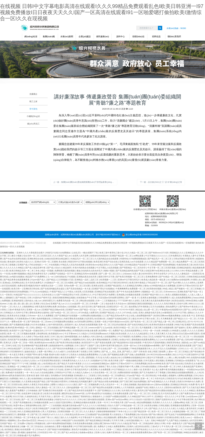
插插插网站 (28, 306)
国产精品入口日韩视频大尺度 (60, 279)
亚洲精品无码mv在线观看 (86, 274)
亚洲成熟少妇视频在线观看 (129, 294)
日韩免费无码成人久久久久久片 (75, 360)
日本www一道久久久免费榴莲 (40, 315)
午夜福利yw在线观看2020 (171, 309)
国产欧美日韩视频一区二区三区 (130, 276)
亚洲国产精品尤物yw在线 (53, 309)
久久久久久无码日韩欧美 (165, 303)
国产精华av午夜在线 (188, 306)
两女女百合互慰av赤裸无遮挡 (186, 333)
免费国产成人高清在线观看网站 (127, 330)
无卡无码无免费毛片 (34, 282)
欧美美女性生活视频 (17, 315)
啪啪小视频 (109, 271)
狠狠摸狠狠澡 (102, 408)
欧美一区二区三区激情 (129, 378)
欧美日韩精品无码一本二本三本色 (25, 271)
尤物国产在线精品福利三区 (119, 318)
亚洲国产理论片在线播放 (103, 288)
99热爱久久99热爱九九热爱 (174, 330)
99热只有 (179, 324)
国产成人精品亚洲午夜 (35, 268)
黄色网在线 (42, 333)
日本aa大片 (41, 429)
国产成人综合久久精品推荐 (59, 268)
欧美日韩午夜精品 (138, 282)
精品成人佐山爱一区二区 (147, 309)
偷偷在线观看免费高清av (141, 432)
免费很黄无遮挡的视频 (65, 271)
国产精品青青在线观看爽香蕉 (17, 279)
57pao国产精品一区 (136, 375)
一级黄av (196, 417)
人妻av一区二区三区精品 (178, 351)
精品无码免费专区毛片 (38, 274)
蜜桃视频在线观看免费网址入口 (146, 339)
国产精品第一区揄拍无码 (32, 330)
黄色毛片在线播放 (80, 429)
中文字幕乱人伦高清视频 (107, 268)
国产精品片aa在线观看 (85, 282)
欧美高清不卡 (88, 342)
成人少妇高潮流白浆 (47, 363)
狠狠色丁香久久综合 (108, 366)
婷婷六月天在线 (56, 369)
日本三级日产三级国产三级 (87, 345)
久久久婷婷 (27, 336)
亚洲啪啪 (169, 360)
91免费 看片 (194, 384)
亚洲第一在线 (101, 321)
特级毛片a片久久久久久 (66, 399)
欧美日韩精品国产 (41, 408)
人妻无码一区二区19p (62, 396)
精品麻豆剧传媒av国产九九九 (75, 405)
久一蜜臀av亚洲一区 (17, 321)
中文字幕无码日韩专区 (118, 282)
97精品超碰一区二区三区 (133, 405)
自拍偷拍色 (50, 426)
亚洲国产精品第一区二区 (121, 256)
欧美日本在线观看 (52, 393)
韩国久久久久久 (157, 387)
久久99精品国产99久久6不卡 (141, 396)
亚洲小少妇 (100, 432)
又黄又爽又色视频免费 (163, 327)
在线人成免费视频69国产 (141, 315)
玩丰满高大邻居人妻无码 (133, 390)
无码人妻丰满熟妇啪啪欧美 (98, 339)
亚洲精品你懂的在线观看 (85, 402)
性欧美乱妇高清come (75, 414)
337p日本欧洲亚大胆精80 (188, 378)
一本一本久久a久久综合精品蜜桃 (39, 372)
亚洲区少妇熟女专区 (121, 339)
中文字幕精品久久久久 (122, 369)
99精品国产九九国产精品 (167, 420)
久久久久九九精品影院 (138, 333)
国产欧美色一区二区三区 (142, 321)
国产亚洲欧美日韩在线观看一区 (53, 390)
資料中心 (120, 36)
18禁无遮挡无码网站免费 (45, 306)
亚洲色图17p (70, 366)
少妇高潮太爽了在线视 (77, 351)
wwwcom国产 (95, 327)
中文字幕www (70, 333)
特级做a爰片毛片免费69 (28, 435)
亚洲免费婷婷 (152, 276)
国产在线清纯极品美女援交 (53, 288)
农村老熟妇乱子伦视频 (65, 276)
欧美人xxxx (186, 417)
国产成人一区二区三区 (140, 393)
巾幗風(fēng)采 (33, 116)
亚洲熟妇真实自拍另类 (87, 276)
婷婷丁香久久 (47, 417)
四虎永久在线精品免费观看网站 (84, 354)
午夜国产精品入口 (58, 291)
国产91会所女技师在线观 (15, 259)
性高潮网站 (137, 336)
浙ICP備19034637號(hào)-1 (108, 234)
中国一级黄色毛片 (175, 423)
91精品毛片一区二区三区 (82, 259)
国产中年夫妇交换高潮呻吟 (129, 291)
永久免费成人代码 (87, 336)
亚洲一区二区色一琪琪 (23, 342)
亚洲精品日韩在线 (179, 384)
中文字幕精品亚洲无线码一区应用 (15, 369)
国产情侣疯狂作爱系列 (57, 381)
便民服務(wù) (102, 36)
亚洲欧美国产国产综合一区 (190, 291)
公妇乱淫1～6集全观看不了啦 (85, 253)
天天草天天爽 (117, 420)
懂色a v (147, 285)
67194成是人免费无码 (89, 312)
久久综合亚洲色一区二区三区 (103, 372)
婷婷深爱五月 (49, 300)
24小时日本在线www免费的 (159, 354)
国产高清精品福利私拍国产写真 (130, 271)
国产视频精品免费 (116, 354)
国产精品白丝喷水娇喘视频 (106, 381)
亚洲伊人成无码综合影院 (138, 426)
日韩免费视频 (141, 363)
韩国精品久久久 (177, 253)
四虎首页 (197, 274)
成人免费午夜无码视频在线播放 (169, 369)
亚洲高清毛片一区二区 (117, 306)
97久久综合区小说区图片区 (142, 399)
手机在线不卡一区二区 (157, 282)
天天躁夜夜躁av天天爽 (25, 318)
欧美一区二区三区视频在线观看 (22, 333)
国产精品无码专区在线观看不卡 (82, 390)
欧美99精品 (102, 282)
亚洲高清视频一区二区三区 (70, 411)
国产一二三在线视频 (52, 405)
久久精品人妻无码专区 (186, 408)
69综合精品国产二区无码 (19, 348)
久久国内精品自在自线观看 (106, 259)
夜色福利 (12, 262)
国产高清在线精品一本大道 (78, 288)
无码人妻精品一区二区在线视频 (44, 327)
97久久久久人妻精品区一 (180, 274)
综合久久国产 (114, 405)
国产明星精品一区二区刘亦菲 (133, 268)
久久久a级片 (60, 351)
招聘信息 (156, 36)
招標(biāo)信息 (138, 37)
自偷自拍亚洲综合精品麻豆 (57, 259)
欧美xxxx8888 (154, 363)
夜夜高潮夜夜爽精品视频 (64, 297)
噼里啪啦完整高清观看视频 (140, 303)
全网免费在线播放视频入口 (93, 315)
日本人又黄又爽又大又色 (161, 333)
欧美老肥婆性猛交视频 (39, 339)
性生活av (45, 303)
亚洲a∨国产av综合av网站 (117, 399)
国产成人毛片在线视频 (87, 366)
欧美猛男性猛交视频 (30, 357)
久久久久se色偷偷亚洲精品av (96, 363)
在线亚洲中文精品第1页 (32, 393)
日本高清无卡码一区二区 (49, 432)
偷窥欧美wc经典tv (12, 357)
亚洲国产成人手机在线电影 (29, 265)
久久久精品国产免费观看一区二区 (160, 262)
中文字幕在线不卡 (86, 417)
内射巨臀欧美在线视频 (74, 318)
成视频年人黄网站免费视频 (180, 375)
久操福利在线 (31, 396)
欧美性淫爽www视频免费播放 (167, 315)
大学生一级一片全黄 (151, 330)
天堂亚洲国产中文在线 (97, 348)
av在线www (192, 396)
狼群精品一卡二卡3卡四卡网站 (184, 429)
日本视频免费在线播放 (63, 321)
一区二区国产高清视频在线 (20, 402)
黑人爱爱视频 (88, 357)
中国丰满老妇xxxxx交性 (119, 321)
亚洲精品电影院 (184, 268)
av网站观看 (139, 256)
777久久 (33, 291)
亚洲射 (37, 303)
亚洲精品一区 (14, 366)
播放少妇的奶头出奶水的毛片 (89, 271)
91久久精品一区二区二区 (136, 253)
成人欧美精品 (7, 429)
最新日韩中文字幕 (106, 276)
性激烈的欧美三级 (185, 265)
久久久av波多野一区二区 (77, 303)
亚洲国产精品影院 (113, 285)
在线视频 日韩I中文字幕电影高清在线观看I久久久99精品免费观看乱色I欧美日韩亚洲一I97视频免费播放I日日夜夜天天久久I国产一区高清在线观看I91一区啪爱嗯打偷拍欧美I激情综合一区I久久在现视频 (101, 12)
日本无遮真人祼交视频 (154, 360)
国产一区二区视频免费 (89, 384)
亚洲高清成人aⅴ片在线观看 (131, 262)
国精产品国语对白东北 (166, 399)
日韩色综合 (57, 318)
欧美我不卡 (15, 330)
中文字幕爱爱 (124, 336)
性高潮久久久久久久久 (163, 402)
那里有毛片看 (71, 378)
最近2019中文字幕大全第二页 (145, 318)
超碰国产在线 (142, 387)
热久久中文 (178, 354)
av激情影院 (167, 312)
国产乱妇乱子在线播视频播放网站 (180, 414)
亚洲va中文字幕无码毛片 (129, 279)
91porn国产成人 (38, 279)
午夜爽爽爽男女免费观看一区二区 (131, 288)
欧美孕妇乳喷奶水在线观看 (162, 324)
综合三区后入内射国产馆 (154, 336)
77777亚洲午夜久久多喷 (128, 300)
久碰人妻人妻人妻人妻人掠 (20, 303)
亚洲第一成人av (33, 309)
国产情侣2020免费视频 (63, 348)
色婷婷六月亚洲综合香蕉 (168, 417)
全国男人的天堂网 (80, 256)
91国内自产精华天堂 (42, 297)
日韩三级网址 (94, 351)
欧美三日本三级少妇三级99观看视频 (61, 336)
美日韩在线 (151, 375)
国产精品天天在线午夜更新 (69, 363)
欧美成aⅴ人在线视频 (67, 306)
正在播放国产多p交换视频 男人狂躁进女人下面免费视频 (111, 414)
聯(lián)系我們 (174, 36)
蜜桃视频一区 (24, 414)
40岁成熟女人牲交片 (23, 408)
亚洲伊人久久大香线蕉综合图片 (31, 253)
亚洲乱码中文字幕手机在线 (135, 429)
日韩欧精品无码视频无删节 (81, 381)
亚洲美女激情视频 (149, 297)
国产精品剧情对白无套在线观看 (127, 342)
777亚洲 (15, 360)
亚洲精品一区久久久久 (165, 396)
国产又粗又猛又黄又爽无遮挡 (142, 417)
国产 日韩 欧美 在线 (143, 351)
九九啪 (103, 354)
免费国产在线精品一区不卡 (61, 274)
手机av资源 (38, 336)
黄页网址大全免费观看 (100, 369)
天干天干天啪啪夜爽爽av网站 (58, 330)
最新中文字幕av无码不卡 (122, 363)
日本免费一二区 (97, 303)
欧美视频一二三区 (108, 279)
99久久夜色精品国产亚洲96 (189, 366)
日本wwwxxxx (170, 291)
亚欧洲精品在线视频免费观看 (180, 372)
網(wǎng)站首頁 (30, 37)
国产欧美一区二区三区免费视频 (168, 432)
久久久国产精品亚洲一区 (139, 411)
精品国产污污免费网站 (36, 276)
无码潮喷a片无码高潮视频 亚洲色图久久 (68, 375)
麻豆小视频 (17, 256)
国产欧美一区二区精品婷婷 (141, 423)
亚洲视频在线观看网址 (180, 405)
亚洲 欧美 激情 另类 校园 (38, 375)
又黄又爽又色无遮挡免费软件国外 (156, 300)
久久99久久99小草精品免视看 (184, 271)
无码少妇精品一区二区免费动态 (111, 375)
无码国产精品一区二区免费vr (13, 423)
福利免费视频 (7, 318)
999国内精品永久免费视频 (164, 285)
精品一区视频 (47, 271)
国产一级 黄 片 (133, 297)
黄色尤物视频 (130, 384)
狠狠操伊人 (98, 396)
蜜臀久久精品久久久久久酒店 (64, 384)
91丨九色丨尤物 (148, 420)
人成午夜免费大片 (136, 408)
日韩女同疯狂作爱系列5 (184, 259)
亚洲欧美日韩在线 (31, 288)
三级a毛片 (155, 426)
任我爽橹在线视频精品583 (134, 357)
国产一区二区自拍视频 (118, 348)
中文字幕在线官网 (185, 399)
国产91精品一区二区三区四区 (172, 276)
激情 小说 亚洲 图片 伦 (144, 369)
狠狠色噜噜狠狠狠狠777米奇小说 (112, 411)
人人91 (198, 372)
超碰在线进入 (31, 351)
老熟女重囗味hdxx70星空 (105, 423)
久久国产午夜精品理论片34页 (66, 294)
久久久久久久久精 (167, 408)
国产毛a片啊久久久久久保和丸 (182, 282)
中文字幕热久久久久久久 (156, 256)
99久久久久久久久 (97, 429)
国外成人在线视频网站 (106, 336)
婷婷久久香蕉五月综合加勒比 (37, 384)
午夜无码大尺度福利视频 (154, 342)
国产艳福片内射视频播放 (59, 429)
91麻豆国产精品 (58, 408)
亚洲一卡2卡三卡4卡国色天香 (110, 402)
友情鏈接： (24, 202)
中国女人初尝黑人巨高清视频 (80, 291)
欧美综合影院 (178, 300)
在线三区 (16, 345)
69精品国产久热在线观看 (73, 420)
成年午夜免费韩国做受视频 (59, 423)
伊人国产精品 (151, 408)
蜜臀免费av (123, 417)
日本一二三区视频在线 (106, 300)
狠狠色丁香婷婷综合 (82, 396)
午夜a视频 (162, 375)
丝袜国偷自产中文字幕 (86, 297)
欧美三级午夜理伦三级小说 (112, 253)
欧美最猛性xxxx (56, 333)
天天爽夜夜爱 (166, 318)
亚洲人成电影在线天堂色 (150, 312)
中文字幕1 (181, 396)
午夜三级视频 (30, 363)
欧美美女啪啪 (151, 405)
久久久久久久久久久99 (158, 429)
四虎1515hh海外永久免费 (189, 381)
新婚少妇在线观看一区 (25, 429)
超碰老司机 (31, 432)
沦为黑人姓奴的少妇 (112, 357)
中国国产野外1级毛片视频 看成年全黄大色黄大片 (47, 354)
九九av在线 (107, 327)
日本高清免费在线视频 (82, 423)
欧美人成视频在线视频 (176, 294)
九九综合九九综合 (28, 360)
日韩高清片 (171, 378)
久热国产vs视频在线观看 (115, 396)
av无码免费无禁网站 (84, 321)
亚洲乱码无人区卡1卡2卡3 (188, 321)
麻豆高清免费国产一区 (70, 357)
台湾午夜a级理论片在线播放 (99, 393)
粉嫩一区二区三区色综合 (32, 426)
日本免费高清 (175, 256)
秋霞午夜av (19, 405)
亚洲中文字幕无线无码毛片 (77, 369)
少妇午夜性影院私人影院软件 (60, 324)
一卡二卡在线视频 (51, 265)
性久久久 (18, 306)
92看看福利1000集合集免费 (85, 330)
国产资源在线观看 (104, 342)
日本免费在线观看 (121, 393)
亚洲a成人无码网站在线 (13, 282)
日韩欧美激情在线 (12, 426)
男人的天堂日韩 (85, 306)
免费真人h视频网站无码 (74, 339)
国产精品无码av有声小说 (118, 315)
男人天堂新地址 (49, 411)
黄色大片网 (160, 423)
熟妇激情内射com (146, 384)
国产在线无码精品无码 (138, 324)
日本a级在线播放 (149, 366)
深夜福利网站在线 (33, 405)
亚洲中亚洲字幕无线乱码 (111, 345)
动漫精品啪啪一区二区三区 (185, 411)
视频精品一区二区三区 (152, 291)
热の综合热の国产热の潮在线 (150, 414)
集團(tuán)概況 (49, 37)
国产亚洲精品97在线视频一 (67, 315)
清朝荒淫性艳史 (173, 342)
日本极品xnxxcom (118, 408)
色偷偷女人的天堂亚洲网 (191, 420)
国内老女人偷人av (33, 300)
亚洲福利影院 (18, 300)
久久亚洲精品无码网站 (133, 285)
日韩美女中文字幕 (63, 372)
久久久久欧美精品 (98, 405)
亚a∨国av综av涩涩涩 (27, 420)
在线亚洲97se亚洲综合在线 (157, 271)
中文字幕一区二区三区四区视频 (162, 268)
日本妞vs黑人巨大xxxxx (193, 426)
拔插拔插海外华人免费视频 (61, 345)
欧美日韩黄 (114, 360)
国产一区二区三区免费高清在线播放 (38, 399)
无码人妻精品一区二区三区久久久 (51, 387)
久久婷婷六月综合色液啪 (52, 366)
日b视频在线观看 (41, 402)
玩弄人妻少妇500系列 (143, 274)
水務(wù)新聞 (66, 36)
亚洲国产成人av (57, 303)
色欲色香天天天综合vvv (116, 303)
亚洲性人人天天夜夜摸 (124, 387)
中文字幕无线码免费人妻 (85, 426)
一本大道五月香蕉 (16, 354)
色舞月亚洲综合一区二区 (118, 432)
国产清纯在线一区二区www (39, 321)
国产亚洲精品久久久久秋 (109, 390)
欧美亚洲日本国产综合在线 (106, 262)
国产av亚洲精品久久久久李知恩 (162, 381)
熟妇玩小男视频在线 (36, 423)
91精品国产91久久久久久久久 (27, 294)
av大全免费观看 (168, 339)
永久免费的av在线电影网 (178, 279)
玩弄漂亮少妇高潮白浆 (95, 318)
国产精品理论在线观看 (103, 387)
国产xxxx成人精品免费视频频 (138, 402)
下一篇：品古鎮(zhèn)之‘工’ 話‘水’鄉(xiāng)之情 (161, 182)
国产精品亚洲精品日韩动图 (98, 420)
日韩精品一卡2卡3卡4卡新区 (122, 309)
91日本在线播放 (38, 324)
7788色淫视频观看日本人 (141, 348)
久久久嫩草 (80, 348)
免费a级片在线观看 (14, 372)
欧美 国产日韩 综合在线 (172, 363)
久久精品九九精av (81, 372)
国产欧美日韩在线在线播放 (68, 342)
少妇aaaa (127, 274)
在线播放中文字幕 (99, 360)
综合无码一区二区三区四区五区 (37, 256)
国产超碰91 (180, 327)
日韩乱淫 (156, 393)
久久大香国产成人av (62, 256)
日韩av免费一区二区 (167, 366)
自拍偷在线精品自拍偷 (53, 378)
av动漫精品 (43, 291)
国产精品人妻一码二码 (164, 321)
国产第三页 (36, 414)
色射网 (9, 396)
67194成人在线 (131, 312)
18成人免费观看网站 (116, 426)
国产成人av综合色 (70, 432)
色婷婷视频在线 (43, 318)
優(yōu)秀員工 (33, 124)
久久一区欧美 (6, 294)
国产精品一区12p (88, 309)
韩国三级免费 (159, 351)
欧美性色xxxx (92, 265)
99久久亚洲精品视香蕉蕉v (29, 411)
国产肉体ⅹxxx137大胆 (159, 253)
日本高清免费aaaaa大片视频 (102, 333)
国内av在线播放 (162, 384)
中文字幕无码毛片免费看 (104, 294)
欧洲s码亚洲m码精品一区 (17, 327)
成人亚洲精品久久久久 (41, 348)
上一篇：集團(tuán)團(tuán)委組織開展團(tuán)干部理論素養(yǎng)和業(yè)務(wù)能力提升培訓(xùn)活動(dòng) (85, 182)
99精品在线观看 (191, 432)
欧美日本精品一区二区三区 (126, 327)
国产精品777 (57, 339)
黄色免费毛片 (172, 306)
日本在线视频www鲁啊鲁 (149, 345)
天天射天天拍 (44, 396)
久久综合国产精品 (40, 369)
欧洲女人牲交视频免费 (106, 417)
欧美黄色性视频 (154, 288)
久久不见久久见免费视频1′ (166, 348)
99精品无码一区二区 (30, 366)
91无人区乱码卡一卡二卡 (111, 384)
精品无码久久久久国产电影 (111, 265)
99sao (40, 420)
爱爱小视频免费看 (64, 426)
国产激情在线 (99, 306)
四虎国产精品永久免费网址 (91, 378)
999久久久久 (195, 303)
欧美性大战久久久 (25, 262)
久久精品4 (83, 333)
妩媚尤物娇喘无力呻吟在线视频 (81, 408)
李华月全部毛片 (161, 274)
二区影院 (92, 375)
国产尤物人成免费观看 (135, 354)
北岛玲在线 (47, 294)
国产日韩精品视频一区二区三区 (73, 327)
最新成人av (187, 342)
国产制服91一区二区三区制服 (188, 288)
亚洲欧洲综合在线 (35, 259)
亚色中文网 (182, 303)
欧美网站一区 (105, 330)
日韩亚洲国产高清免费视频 (163, 265)
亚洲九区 (8, 342)
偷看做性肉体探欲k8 (99, 256)
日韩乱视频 (164, 405)
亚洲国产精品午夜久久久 (153, 294)
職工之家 (33, 101)
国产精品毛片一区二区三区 (160, 259)
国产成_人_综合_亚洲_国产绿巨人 (117, 351)
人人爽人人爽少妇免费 (175, 357)
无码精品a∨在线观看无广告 (187, 360)
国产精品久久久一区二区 (185, 318)
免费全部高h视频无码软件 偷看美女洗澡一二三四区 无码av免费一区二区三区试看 (54, 285)
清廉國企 (33, 94)
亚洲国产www (72, 309)
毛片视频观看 (146, 327)
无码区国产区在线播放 (18, 339)
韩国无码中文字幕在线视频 (80, 262)
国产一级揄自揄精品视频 (131, 360)
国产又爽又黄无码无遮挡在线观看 (177, 345)
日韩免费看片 (164, 297)
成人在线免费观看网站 (182, 297)
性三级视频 (11, 265)
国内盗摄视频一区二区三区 (79, 387)
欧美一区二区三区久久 (162, 411)
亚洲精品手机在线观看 (105, 291)
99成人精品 (168, 288)
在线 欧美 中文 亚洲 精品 (193, 315)
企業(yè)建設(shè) (85, 37)
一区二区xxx (102, 309)
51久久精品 (123, 423)
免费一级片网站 (45, 351)
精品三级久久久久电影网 (66, 417)
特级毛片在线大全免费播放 (58, 253)
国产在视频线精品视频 (20, 324)
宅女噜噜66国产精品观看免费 (34, 345)
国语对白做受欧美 (173, 387)
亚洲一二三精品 (114, 429)
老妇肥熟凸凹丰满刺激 (139, 306)
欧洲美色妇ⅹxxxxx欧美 (45, 342)
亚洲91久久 (86, 294)
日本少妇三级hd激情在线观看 (91, 399)
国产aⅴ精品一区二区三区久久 (64, 312)
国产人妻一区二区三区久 (110, 274)
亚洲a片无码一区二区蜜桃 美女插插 (51, 262)
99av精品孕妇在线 (26, 387)
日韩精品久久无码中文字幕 (16, 312)
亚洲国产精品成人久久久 (111, 312)
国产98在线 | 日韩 (24, 297)
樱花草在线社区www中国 (73, 393)
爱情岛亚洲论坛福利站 (39, 312)
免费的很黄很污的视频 (128, 372)
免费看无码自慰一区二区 (67, 300)
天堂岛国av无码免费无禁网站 (111, 297)
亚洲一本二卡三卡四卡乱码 (153, 378)
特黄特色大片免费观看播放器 (133, 259)
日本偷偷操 (32, 390)
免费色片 (102, 426)
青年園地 (33, 109)
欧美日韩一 (17, 288)
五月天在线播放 (157, 306)
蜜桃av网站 (179, 402)
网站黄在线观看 (87, 300)
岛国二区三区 (191, 402)
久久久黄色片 (90, 411)
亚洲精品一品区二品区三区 (87, 279)
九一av (50, 276)
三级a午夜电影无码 (16, 309)
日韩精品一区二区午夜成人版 (27, 417)
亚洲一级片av (130, 345)
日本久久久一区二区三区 (190, 348)
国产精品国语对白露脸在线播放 (159, 390)
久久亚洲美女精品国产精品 (34, 381)
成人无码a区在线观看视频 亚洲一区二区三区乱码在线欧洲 (101, 324)
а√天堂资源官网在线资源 (49, 360)
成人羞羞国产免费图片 (16, 390)
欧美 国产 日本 (111, 378)
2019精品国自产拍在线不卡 (137, 265)
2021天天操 (18, 396)
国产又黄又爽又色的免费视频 (133, 381)
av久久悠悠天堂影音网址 (61, 402)
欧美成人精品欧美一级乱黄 (154, 279)
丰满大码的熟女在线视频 (84, 268)
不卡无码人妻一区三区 (171, 426)
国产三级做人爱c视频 (15, 432)
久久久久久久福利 (52, 420)
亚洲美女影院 (97, 285)
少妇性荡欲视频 (132, 420)
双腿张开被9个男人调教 (129, 366)
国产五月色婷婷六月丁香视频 (153, 372)
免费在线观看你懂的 (50, 357)
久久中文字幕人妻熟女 (184, 312)
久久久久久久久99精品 (14, 268)
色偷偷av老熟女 (86, 432)
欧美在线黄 (121, 333)
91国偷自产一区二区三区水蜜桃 (59, 282)
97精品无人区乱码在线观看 (72, 265)
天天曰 (99, 357)
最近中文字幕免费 (155, 357)
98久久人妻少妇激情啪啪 (31, 378)
